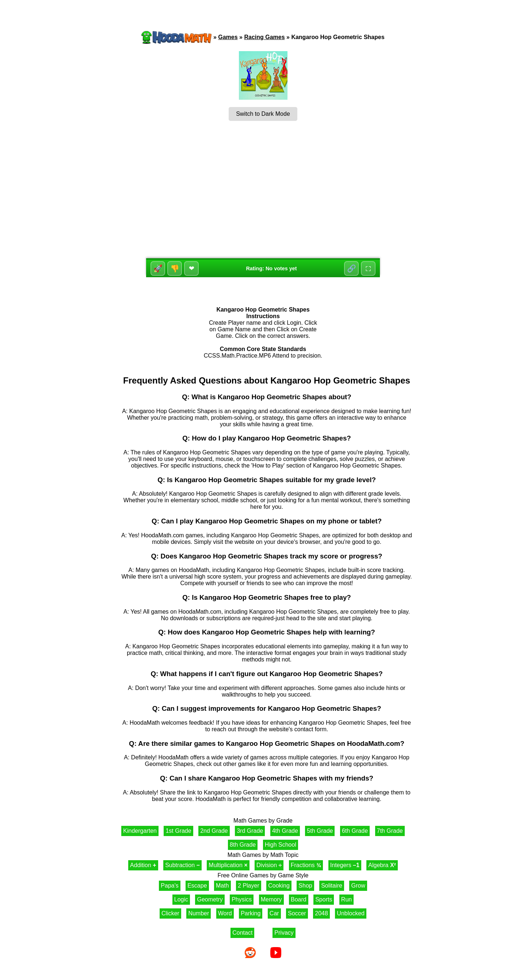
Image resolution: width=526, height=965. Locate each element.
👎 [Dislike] (174, 268)
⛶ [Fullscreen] (368, 268)
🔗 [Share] (351, 268)
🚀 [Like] (158, 268)
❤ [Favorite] (191, 268)
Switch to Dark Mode (263, 114)
